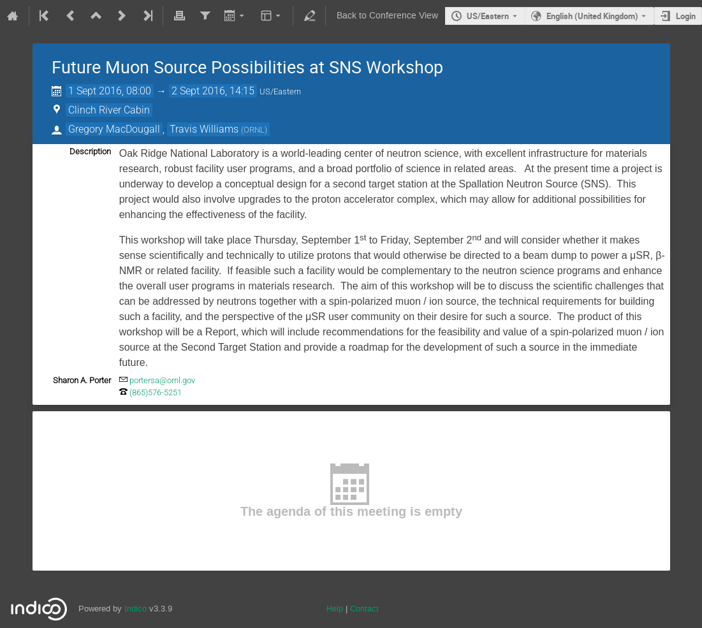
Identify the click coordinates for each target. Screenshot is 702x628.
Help (334, 608)
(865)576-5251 (155, 392)
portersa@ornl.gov (162, 380)
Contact (364, 608)
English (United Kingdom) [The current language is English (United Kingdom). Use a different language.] (592, 16)
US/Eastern (488, 16)
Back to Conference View (387, 16)
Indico (135, 608)
